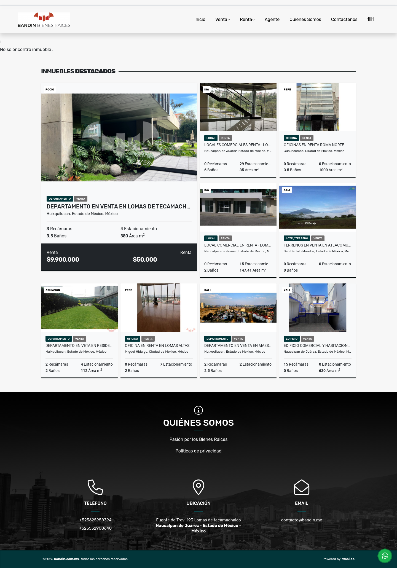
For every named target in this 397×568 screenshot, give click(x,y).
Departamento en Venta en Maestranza (238, 345)
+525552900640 (95, 528)
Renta (246, 19)
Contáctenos (344, 19)
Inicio (199, 19)
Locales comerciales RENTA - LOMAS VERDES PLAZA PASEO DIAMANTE (238, 145)
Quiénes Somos (305, 19)
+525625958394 (95, 520)
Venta (221, 19)
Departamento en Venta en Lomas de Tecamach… (118, 206)
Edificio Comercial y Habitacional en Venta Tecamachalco (318, 345)
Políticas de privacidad (199, 451)
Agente (272, 19)
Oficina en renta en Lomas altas (157, 345)
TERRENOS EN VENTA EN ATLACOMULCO (318, 245)
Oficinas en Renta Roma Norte (314, 145)
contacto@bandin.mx (301, 520)
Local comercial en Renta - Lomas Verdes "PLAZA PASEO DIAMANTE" (238, 245)
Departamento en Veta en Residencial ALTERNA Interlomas (79, 345)
